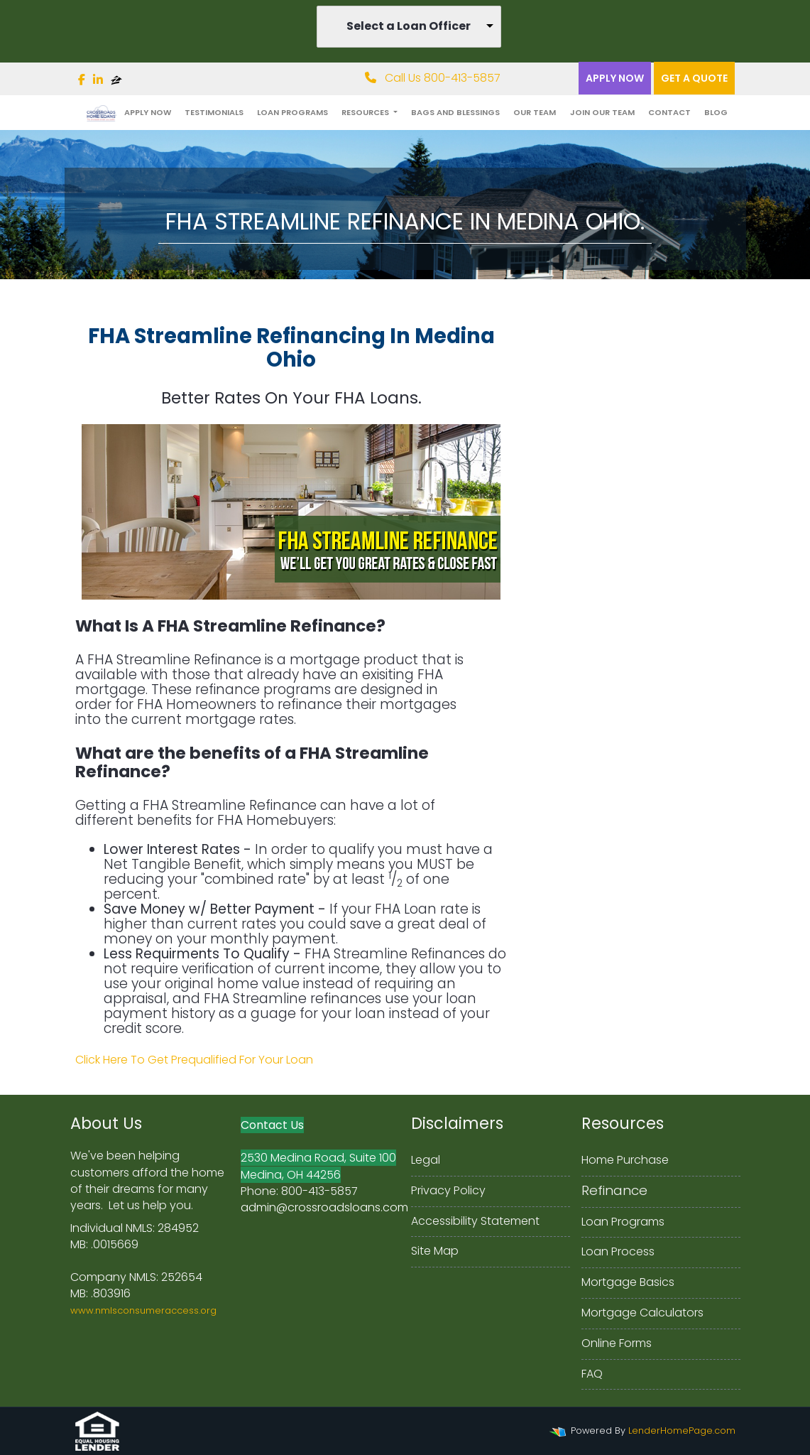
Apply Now (615, 78)
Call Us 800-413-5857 (432, 78)
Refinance (614, 1190)
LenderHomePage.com (681, 1430)
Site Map (435, 1251)
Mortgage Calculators (642, 1312)
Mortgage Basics (627, 1282)
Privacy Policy (448, 1190)
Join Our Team (602, 112)
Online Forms (616, 1343)
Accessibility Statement (475, 1221)
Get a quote (694, 78)
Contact (669, 112)
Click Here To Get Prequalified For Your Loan (194, 1059)
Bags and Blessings (455, 112)
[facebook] (81, 80)
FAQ (592, 1373)
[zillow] (116, 80)
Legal (425, 1160)
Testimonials (214, 112)
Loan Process (618, 1251)
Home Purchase (625, 1160)
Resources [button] (366, 112)
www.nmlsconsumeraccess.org (143, 1310)
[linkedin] (98, 80)
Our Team (534, 112)
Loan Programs (292, 112)
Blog (716, 112)
